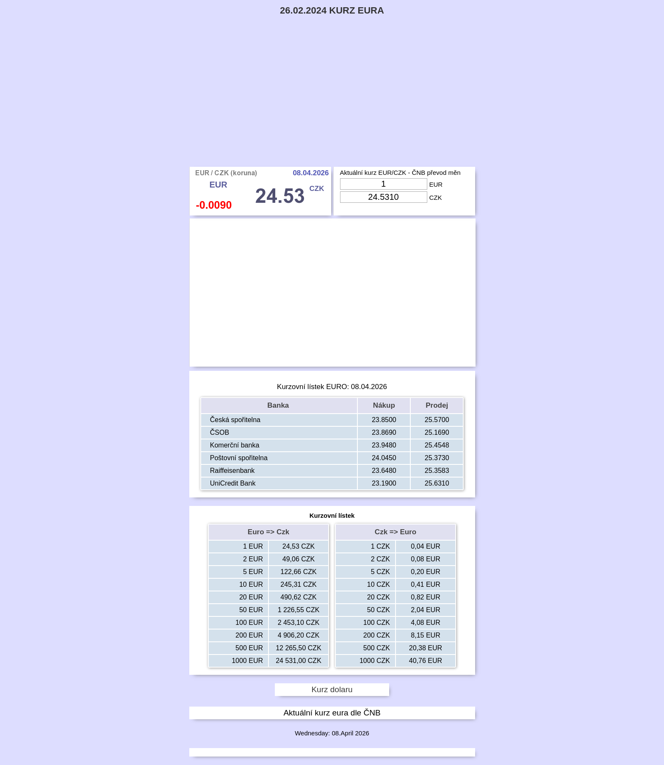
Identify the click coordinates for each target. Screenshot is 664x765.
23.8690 (384, 432)
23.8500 (384, 419)
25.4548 (437, 445)
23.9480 (384, 445)
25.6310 (437, 483)
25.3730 (437, 457)
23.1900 (384, 483)
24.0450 (384, 457)
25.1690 (437, 432)
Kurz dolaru (331, 689)
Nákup (384, 405)
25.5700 (437, 419)
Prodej (437, 405)
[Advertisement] (332, 103)
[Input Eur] (383, 184)
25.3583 (437, 470)
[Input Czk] (383, 197)
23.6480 (384, 470)
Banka (279, 405)
